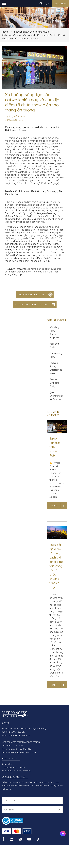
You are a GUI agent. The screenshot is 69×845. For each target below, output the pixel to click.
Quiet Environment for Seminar (56, 396)
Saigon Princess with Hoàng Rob (54, 447)
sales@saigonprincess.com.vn (22, 752)
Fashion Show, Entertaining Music (31, 31)
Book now (60, 3)
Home (5, 31)
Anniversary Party (56, 355)
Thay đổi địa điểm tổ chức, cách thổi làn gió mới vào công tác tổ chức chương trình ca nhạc (56, 566)
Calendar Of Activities (31, 304)
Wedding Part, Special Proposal (54, 332)
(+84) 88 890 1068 (22, 749)
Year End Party (54, 345)
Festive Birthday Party (54, 383)
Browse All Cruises (31, 294)
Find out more (53, 506)
